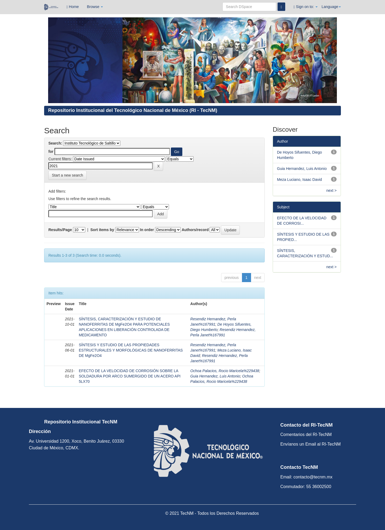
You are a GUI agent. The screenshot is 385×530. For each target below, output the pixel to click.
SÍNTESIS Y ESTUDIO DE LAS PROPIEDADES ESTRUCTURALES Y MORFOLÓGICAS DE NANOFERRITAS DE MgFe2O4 (131, 350)
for (50, 151)
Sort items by (102, 230)
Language (331, 7)
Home (73, 7)
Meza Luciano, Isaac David (299, 179)
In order (147, 230)
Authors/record (195, 230)
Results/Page (60, 230)
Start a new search (67, 175)
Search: (55, 143)
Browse (95, 7)
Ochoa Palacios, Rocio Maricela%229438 (224, 371)
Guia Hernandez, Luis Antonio (215, 376)
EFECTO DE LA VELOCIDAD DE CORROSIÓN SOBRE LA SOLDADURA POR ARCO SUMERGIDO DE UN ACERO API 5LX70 (129, 376)
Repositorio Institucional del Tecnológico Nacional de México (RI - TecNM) (132, 110)
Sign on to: (306, 7)
